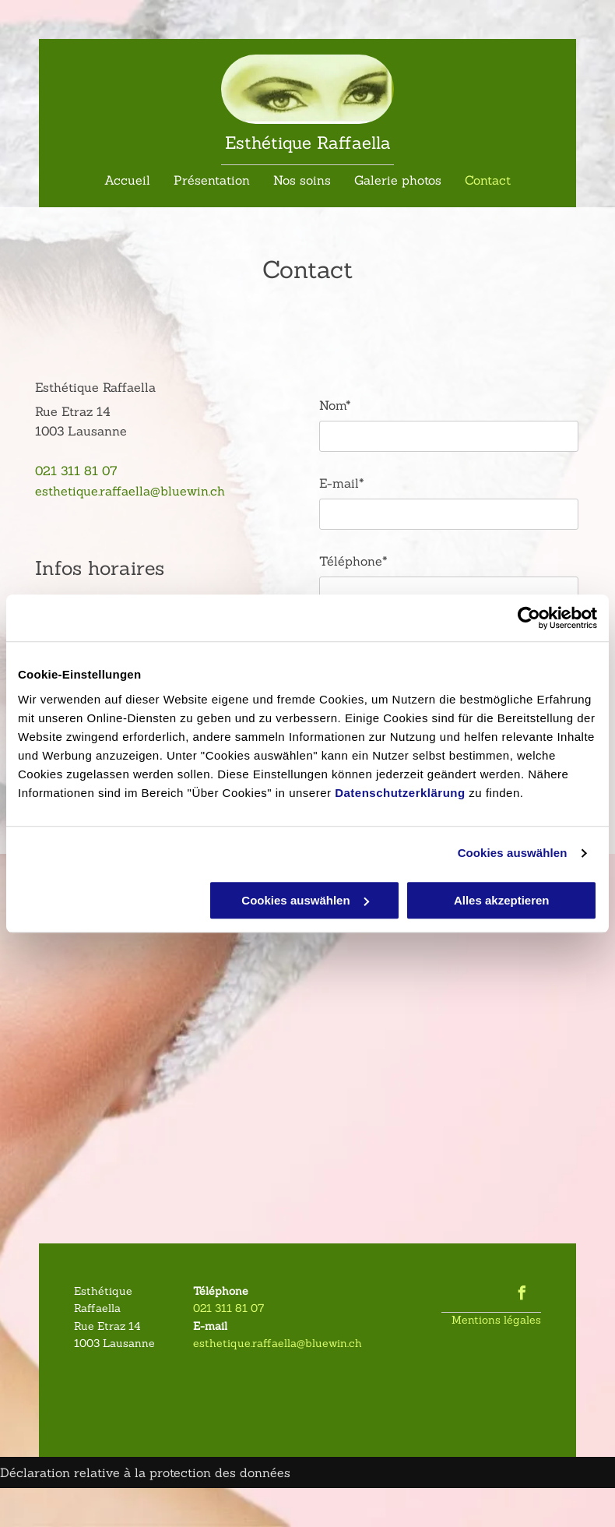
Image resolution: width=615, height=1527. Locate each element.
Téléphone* (353, 561)
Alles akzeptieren (502, 900)
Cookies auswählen (513, 852)
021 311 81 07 (76, 470)
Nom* (335, 405)
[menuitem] (127, 178)
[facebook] (522, 1295)
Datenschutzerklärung (400, 792)
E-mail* (341, 483)
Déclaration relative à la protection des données (145, 1472)
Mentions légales (496, 1320)
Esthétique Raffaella (308, 142)
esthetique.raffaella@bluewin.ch (130, 491)
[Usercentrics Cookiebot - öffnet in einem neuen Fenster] (529, 617)
